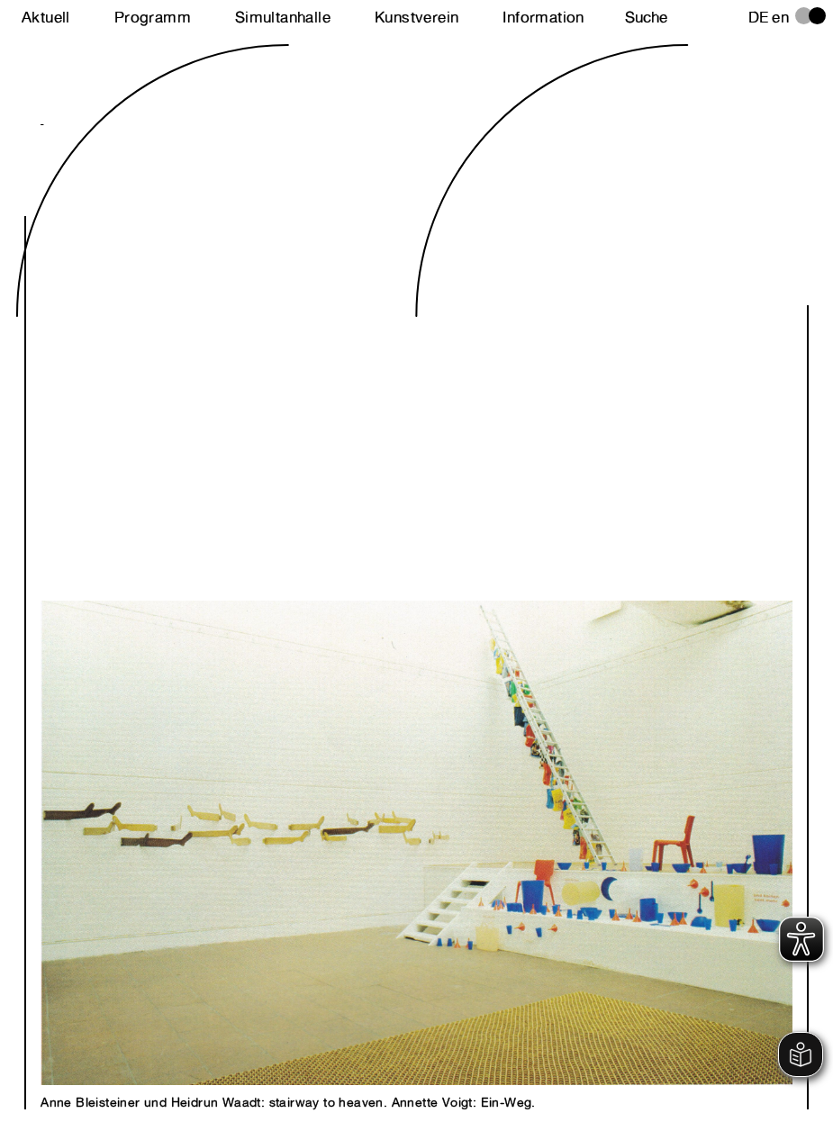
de (758, 17)
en (780, 17)
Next (228, 584)
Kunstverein (416, 17)
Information (543, 17)
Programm (152, 17)
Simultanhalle (282, 17)
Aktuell (46, 17)
